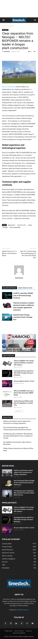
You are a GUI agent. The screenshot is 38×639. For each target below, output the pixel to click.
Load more (19, 411)
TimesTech (7, 51)
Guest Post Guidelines (19, 633)
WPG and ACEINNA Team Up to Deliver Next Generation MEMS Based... (24, 393)
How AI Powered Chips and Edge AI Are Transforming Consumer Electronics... (24, 482)
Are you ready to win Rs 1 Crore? (24, 381)
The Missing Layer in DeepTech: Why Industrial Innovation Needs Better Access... (24, 493)
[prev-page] (3, 324)
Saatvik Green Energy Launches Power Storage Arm (22, 317)
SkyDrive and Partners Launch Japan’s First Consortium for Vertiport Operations (16, 422)
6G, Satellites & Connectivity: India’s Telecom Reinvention (17, 443)
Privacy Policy (8, 631)
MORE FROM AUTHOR (25, 288)
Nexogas (5, 227)
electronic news (21, 225)
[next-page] (6, 324)
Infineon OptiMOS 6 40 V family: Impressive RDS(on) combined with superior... (24, 363)
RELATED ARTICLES (9, 288)
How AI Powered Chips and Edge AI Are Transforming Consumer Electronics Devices (17, 428)
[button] (3, 20)
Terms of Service (19, 631)
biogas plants (11, 225)
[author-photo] (19, 275)
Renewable (10, 26)
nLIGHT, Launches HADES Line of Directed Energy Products (23, 295)
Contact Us (29, 631)
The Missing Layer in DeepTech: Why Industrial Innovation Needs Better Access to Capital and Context (18, 436)
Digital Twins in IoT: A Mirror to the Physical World (9, 253)
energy (23, 176)
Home (3, 26)
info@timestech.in (23, 610)
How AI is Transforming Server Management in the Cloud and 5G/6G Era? (28, 254)
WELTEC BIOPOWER (9, 87)
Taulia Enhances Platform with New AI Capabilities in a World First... (23, 403)
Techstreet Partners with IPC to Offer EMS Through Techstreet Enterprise (24, 373)
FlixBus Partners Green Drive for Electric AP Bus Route (18, 449)
